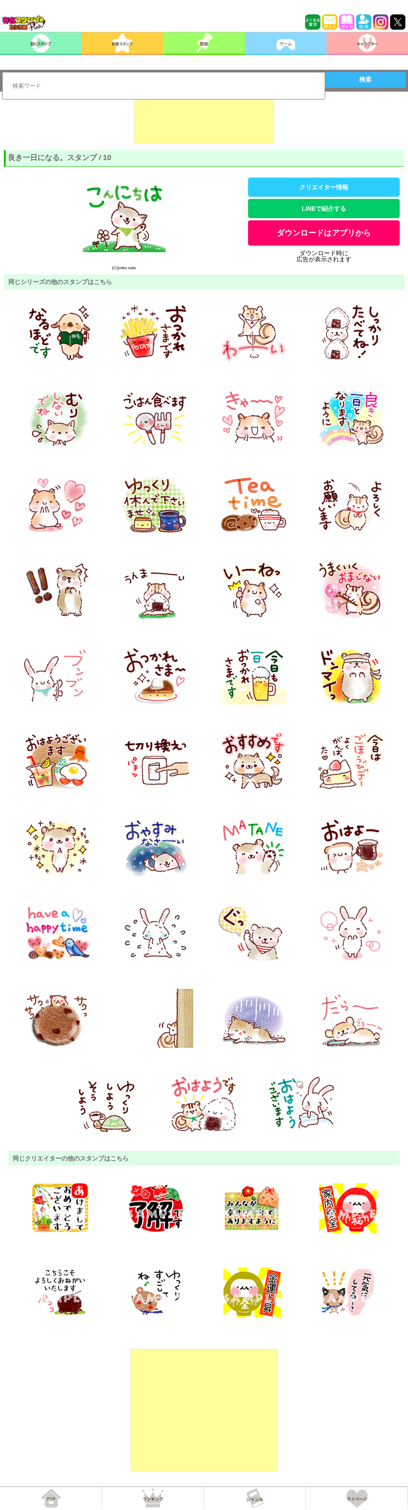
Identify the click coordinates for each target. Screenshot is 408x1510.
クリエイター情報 (323, 187)
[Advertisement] (204, 122)
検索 (365, 79)
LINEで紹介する (324, 208)
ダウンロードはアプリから (324, 233)
